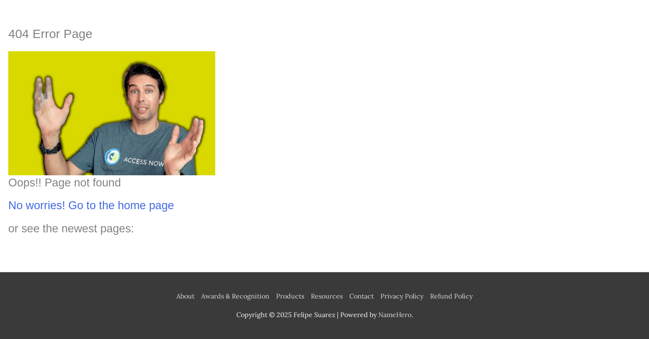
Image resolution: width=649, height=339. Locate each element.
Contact (361, 296)
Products (290, 296)
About (185, 296)
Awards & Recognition (235, 296)
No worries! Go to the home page (91, 205)
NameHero (394, 314)
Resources (327, 296)
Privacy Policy (401, 296)
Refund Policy (451, 296)
